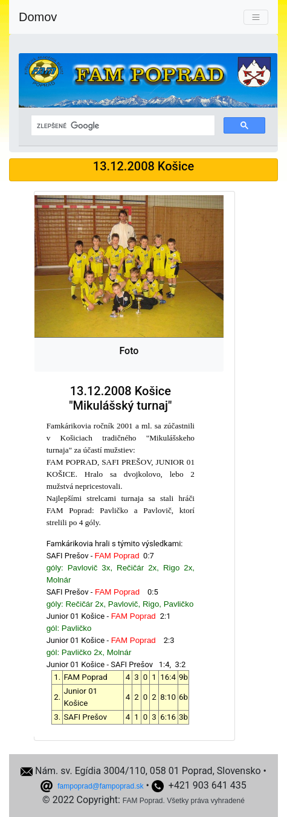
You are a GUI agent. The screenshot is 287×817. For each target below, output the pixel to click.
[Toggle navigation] (255, 17)
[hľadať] (122, 125)
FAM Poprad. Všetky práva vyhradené (184, 800)
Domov (38, 17)
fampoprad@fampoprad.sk (100, 786)
